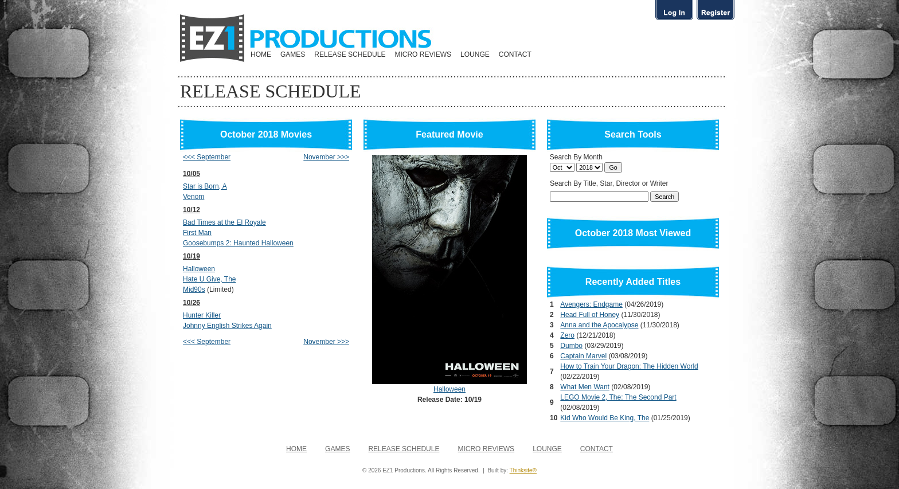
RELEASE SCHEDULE (349, 54)
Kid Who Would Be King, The (604, 418)
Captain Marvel (583, 356)
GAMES (292, 54)
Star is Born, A (205, 186)
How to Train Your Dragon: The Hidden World (629, 366)
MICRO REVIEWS (422, 54)
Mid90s (194, 289)
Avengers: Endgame (591, 304)
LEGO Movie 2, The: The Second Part (618, 397)
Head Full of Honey (589, 315)
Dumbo (571, 346)
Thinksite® (523, 470)
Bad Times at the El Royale (224, 222)
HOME (261, 54)
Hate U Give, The (209, 279)
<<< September (206, 157)
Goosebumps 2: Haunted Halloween (238, 243)
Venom (193, 197)
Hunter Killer (202, 315)
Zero (567, 335)
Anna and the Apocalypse (599, 325)
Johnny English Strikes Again (227, 326)
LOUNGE (475, 54)
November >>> (326, 157)
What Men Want (584, 387)
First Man (197, 233)
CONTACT (515, 54)
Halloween (199, 269)
